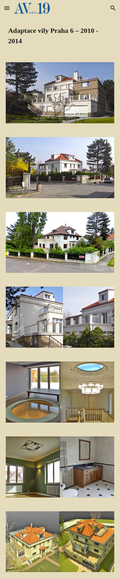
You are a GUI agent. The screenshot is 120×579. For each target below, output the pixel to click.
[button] (7, 8)
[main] (60, 35)
